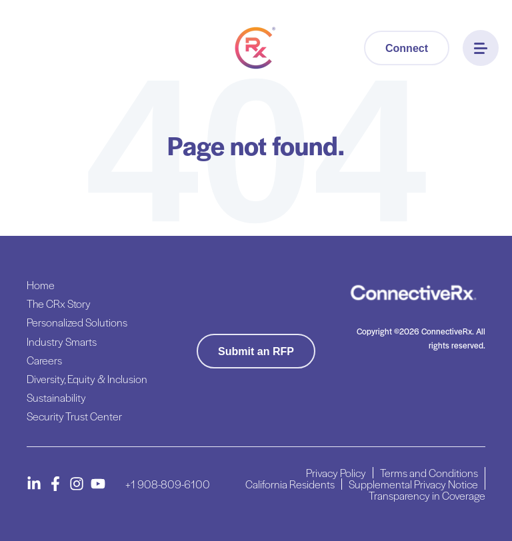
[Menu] (481, 48)
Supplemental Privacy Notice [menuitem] (413, 484)
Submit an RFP (256, 351)
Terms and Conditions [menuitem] (429, 472)
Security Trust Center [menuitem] (74, 416)
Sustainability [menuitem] (56, 397)
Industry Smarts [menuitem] (62, 341)
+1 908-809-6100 (167, 484)
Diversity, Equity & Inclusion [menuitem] (87, 378)
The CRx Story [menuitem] (59, 303)
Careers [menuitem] (44, 360)
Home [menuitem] (41, 284)
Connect (406, 48)
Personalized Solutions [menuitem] (77, 322)
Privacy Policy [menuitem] (336, 472)
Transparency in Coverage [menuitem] (427, 495)
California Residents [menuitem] (290, 484)
